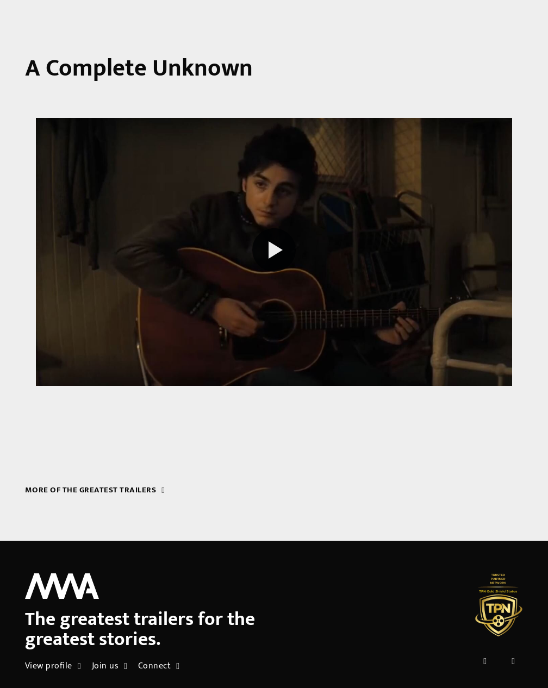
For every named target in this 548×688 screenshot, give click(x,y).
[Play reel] (274, 251)
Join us (110, 666)
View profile (53, 666)
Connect (159, 666)
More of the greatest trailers (95, 490)
